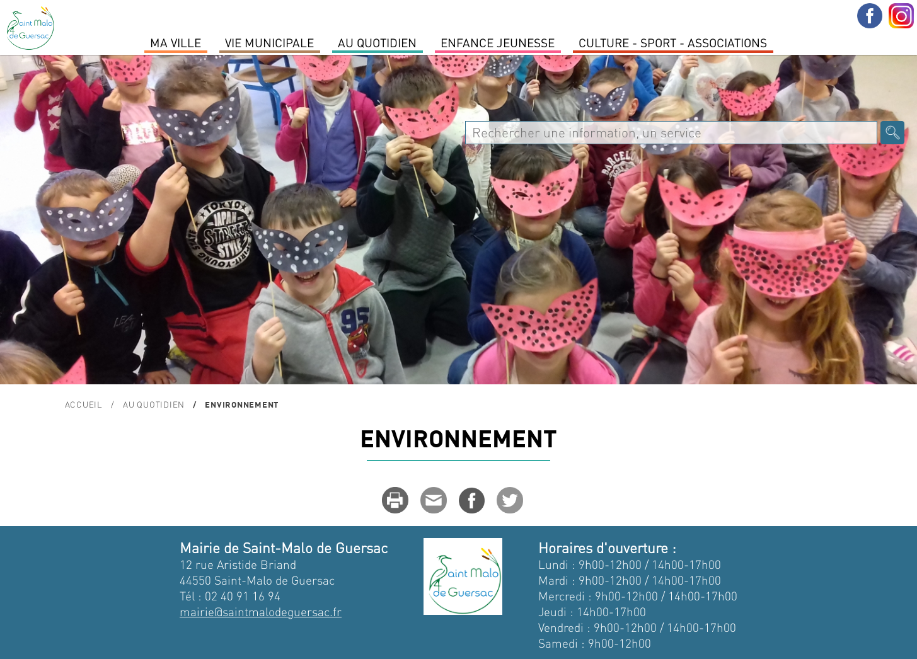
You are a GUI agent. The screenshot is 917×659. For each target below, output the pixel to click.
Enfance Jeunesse (498, 42)
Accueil (84, 404)
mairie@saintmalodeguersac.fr (261, 611)
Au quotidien (377, 42)
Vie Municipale (269, 42)
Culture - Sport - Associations (673, 42)
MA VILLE (175, 42)
